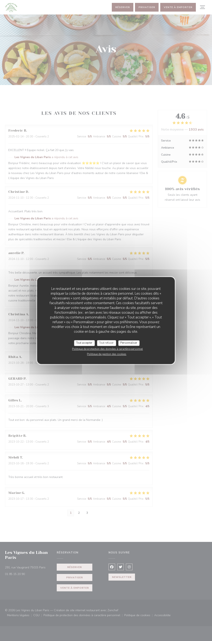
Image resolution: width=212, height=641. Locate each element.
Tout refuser (106, 343)
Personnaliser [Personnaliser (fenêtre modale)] (128, 343)
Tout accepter (84, 343)
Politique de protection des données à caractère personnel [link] (107, 349)
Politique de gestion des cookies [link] (106, 354)
